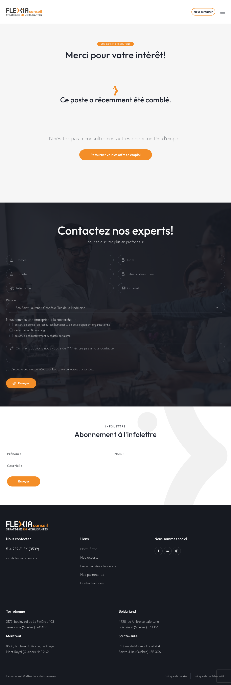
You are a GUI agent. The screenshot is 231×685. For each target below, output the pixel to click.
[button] (222, 12)
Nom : (119, 453)
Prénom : (14, 453)
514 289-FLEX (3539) (22, 548)
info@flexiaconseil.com (22, 558)
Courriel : (14, 465)
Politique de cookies (176, 676)
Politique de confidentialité (209, 676)
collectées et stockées (79, 369)
